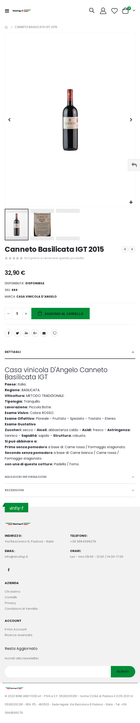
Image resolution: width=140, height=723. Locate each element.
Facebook (8, 333)
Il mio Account (16, 629)
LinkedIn (26, 333)
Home (6, 27)
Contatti (11, 597)
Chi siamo (12, 591)
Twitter (17, 333)
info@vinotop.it (16, 556)
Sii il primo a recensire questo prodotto (54, 258)
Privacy (10, 603)
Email (44, 333)
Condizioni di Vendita (21, 608)
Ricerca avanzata (18, 635)
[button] (131, 202)
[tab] (70, 352)
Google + (35, 333)
